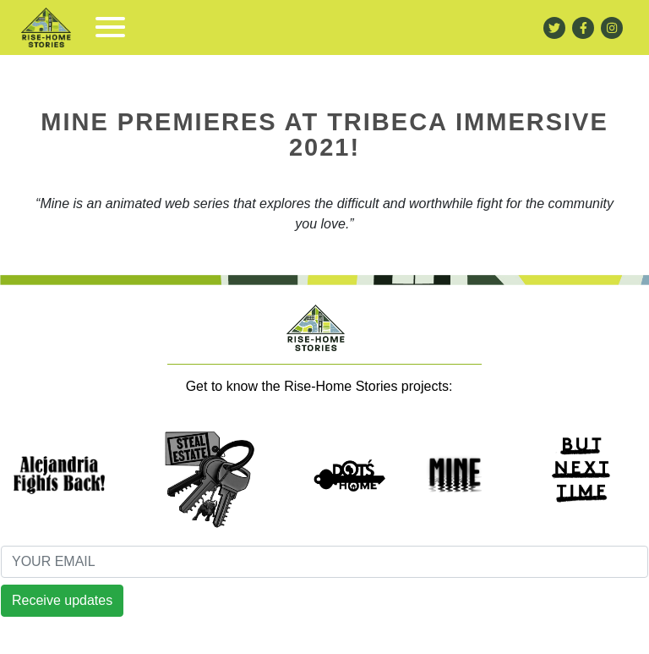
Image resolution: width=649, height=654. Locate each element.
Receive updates (62, 600)
